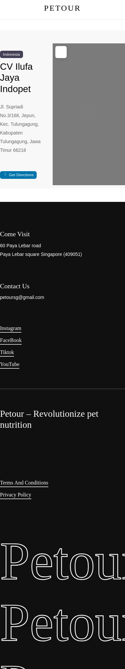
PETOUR (62, 8)
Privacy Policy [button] (15, 494)
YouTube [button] (9, 364)
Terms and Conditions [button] (24, 482)
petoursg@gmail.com (22, 297)
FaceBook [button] (11, 340)
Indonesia (11, 54)
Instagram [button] (10, 328)
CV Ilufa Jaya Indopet (16, 77)
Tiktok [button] (7, 352)
